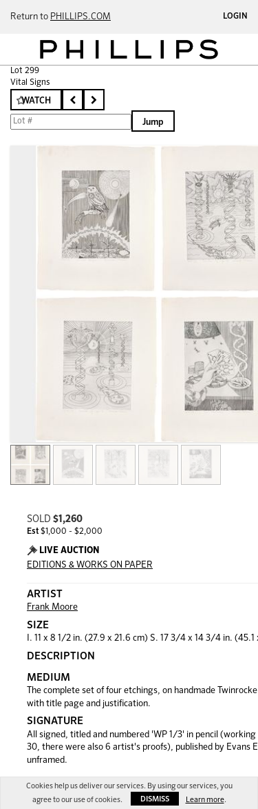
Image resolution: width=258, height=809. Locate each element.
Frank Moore (52, 607)
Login (235, 16)
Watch (36, 101)
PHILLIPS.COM (80, 16)
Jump (153, 122)
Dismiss (154, 799)
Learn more (205, 799)
